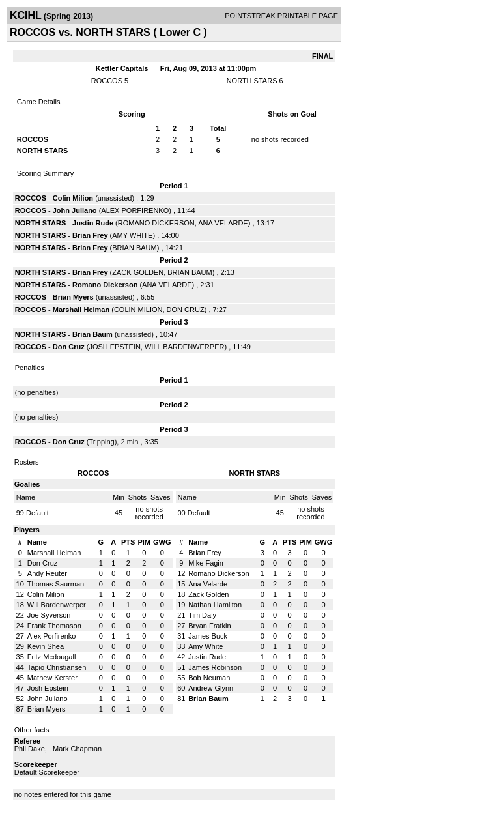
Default (37, 513)
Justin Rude (92, 223)
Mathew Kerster (52, 678)
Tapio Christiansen (57, 667)
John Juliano (75, 210)
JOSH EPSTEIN (114, 347)
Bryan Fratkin (209, 625)
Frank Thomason (54, 625)
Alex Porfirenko (51, 636)
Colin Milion (73, 198)
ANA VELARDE (223, 223)
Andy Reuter (47, 573)
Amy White (205, 646)
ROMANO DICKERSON (156, 223)
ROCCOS (106, 81)
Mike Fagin (205, 563)
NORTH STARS (252, 81)
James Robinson (215, 667)
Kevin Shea (45, 646)
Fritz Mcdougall (51, 657)
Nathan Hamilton (215, 605)
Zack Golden (208, 594)
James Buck (207, 636)
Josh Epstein (47, 688)
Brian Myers (73, 297)
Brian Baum (92, 334)
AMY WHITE (132, 235)
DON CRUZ (186, 309)
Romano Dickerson (104, 285)
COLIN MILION (138, 309)
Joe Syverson (49, 615)
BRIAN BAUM (134, 248)
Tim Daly (202, 615)
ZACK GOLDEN (137, 272)
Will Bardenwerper (56, 605)
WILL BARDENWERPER (184, 347)
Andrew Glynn (210, 688)
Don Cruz (69, 347)
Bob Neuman (209, 678)
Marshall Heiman (81, 309)
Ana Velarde (207, 584)
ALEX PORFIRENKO (135, 210)
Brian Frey (89, 235)
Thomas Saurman (55, 584)
